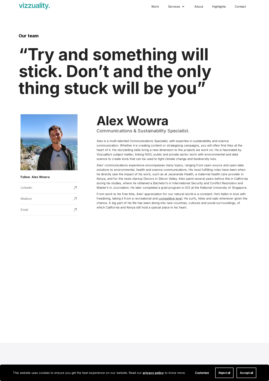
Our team (29, 36)
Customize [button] (202, 373)
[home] (34, 6)
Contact (240, 6)
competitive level (170, 198)
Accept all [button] (246, 373)
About (198, 6)
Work (155, 6)
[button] (176, 6)
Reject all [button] (224, 373)
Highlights (219, 6)
